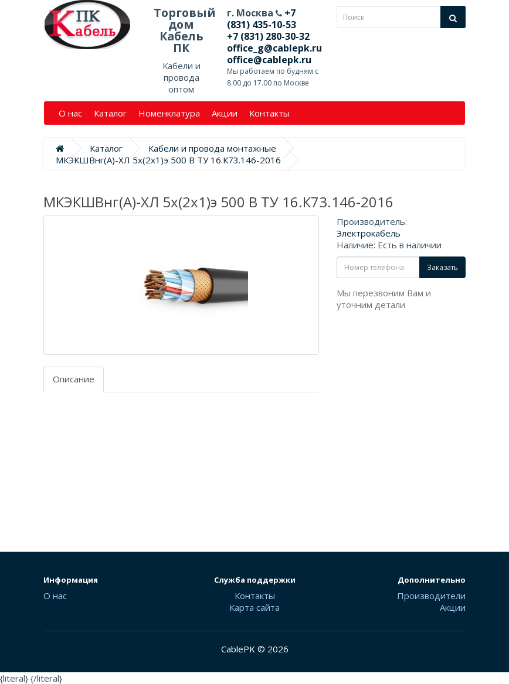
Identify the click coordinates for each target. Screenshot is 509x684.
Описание (73, 379)
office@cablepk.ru (269, 59)
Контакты (269, 113)
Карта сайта (254, 607)
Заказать (442, 267)
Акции (224, 113)
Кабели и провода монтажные (212, 148)
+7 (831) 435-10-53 (261, 18)
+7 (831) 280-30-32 (268, 36)
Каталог (110, 113)
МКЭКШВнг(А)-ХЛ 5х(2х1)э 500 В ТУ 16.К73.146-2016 (168, 160)
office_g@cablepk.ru (274, 48)
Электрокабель (369, 233)
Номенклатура (169, 113)
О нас (70, 113)
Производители (431, 595)
